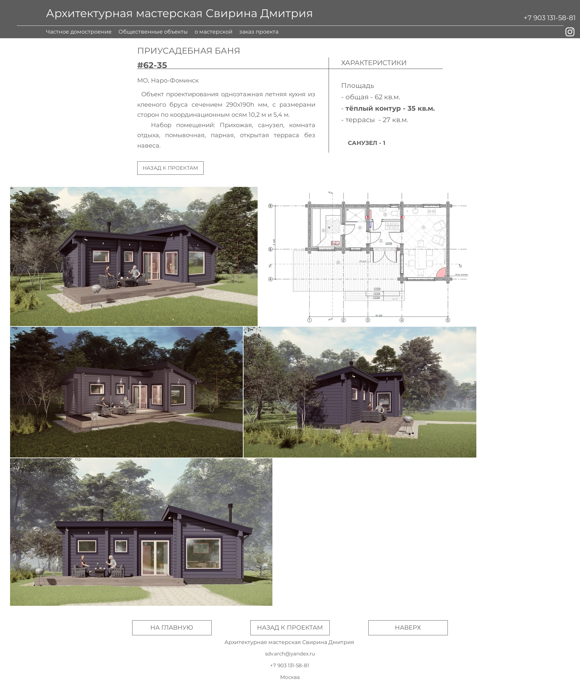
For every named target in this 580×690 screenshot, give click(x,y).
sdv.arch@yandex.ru (290, 653)
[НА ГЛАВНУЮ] (172, 627)
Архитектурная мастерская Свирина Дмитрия (179, 13)
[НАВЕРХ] (408, 627)
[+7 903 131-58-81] (549, 18)
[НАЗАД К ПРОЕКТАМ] (170, 168)
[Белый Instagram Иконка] (570, 32)
